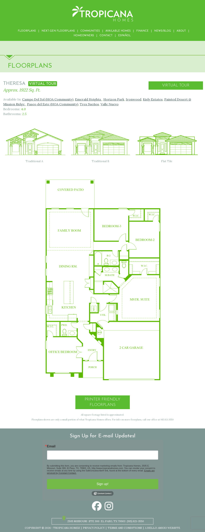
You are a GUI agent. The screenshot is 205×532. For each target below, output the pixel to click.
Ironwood (133, 99)
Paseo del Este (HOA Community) (52, 104)
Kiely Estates (153, 99)
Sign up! (102, 484)
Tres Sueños (89, 104)
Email (51, 446)
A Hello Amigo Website (162, 528)
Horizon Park (113, 99)
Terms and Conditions (125, 528)
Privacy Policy (94, 528)
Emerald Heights (88, 99)
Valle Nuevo (110, 104)
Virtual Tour (175, 85)
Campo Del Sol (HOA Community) (47, 99)
